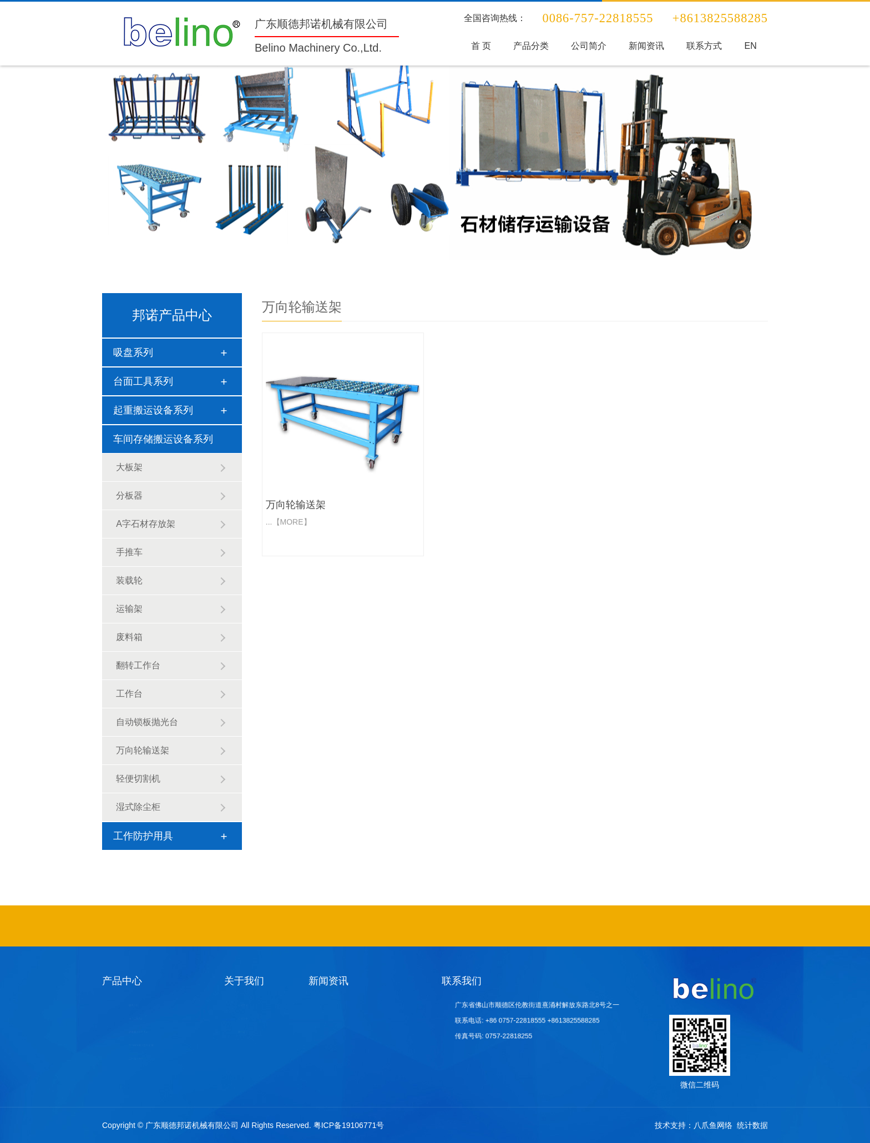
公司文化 (241, 1018)
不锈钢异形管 (360, 924)
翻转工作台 (138, 665)
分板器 (129, 495)
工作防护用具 (143, 836)
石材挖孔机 (509, 924)
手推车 (129, 552)
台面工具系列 (143, 381)
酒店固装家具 (419, 924)
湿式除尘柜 (138, 807)
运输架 (129, 608)
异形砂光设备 (528, 924)
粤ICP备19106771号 (349, 1125)
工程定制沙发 (440, 924)
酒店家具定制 (398, 924)
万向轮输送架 (142, 750)
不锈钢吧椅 (379, 924)
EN (747, 46)
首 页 (484, 46)
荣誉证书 (241, 1032)
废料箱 (129, 637)
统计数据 (752, 1125)
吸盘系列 (133, 352)
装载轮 (129, 580)
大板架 (129, 467)
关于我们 (244, 980)
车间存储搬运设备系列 (163, 439)
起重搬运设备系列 (153, 410)
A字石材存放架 (145, 523)
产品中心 (122, 980)
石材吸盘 (472, 924)
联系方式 (702, 46)
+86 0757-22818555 (521, 1020)
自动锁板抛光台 (147, 722)
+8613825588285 (562, 1020)
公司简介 (590, 46)
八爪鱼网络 (713, 1125)
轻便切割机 (138, 778)
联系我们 (462, 980)
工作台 (129, 693)
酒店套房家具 (490, 924)
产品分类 (533, 46)
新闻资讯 (646, 46)
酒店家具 (457, 924)
